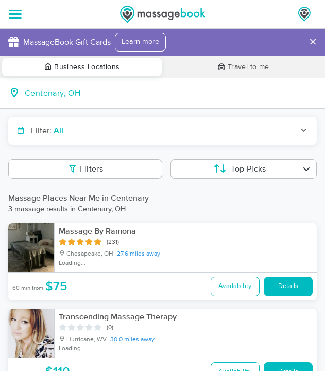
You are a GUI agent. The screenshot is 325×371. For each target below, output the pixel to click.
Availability (235, 286)
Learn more (140, 41)
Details (288, 286)
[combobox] (171, 93)
